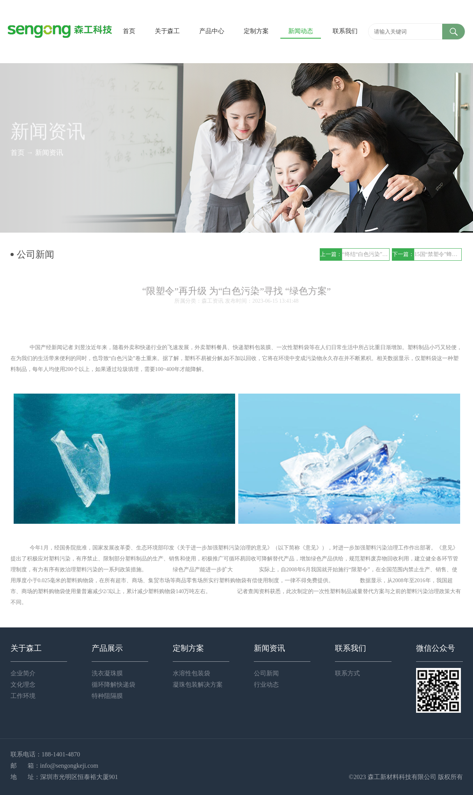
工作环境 (23, 696)
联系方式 (347, 673)
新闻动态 (300, 31)
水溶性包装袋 (191, 673)
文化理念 (23, 684)
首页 (129, 31)
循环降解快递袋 (113, 684)
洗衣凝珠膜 (107, 673)
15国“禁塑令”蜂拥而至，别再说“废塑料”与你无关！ (438, 254)
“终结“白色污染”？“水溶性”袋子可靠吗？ (365, 254)
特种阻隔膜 (107, 696)
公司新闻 (266, 673)
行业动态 (266, 684)
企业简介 (23, 673)
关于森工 (167, 31)
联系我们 (345, 31)
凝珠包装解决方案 (198, 684)
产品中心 (211, 31)
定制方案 (256, 31)
